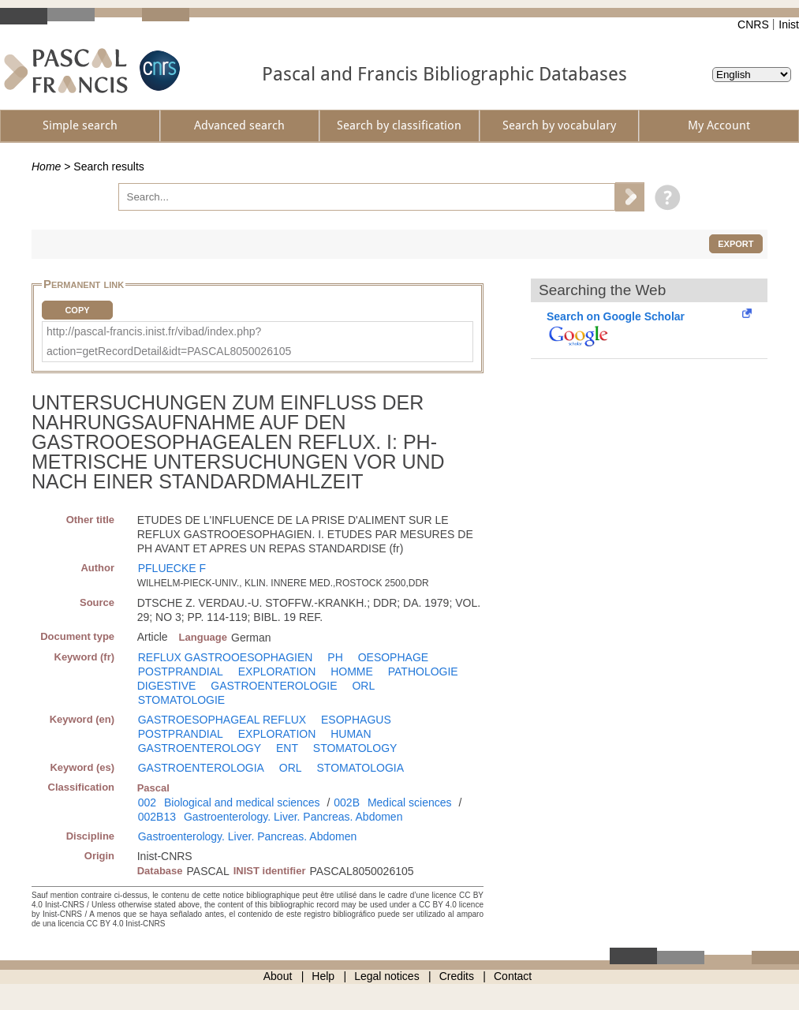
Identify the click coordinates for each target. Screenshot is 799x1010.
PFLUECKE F (172, 568)
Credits (456, 976)
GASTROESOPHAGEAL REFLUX (222, 719)
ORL (363, 685)
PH (334, 657)
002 (147, 802)
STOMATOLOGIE (181, 700)
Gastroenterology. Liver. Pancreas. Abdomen (293, 816)
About (278, 976)
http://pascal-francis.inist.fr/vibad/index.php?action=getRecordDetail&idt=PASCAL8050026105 (169, 341)
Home (46, 166)
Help (323, 976)
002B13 (157, 816)
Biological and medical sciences (242, 802)
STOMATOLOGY (355, 748)
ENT (287, 748)
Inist (788, 24)
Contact (513, 976)
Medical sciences (410, 802)
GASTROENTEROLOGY (199, 748)
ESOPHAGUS (356, 719)
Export (735, 244)
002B (347, 802)
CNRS (753, 24)
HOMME (351, 671)
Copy (77, 310)
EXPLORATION (277, 671)
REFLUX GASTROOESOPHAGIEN (225, 657)
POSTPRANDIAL (180, 671)
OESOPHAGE (393, 657)
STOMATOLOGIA (360, 767)
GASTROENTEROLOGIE (274, 685)
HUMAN (350, 734)
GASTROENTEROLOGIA (201, 767)
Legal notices (387, 976)
